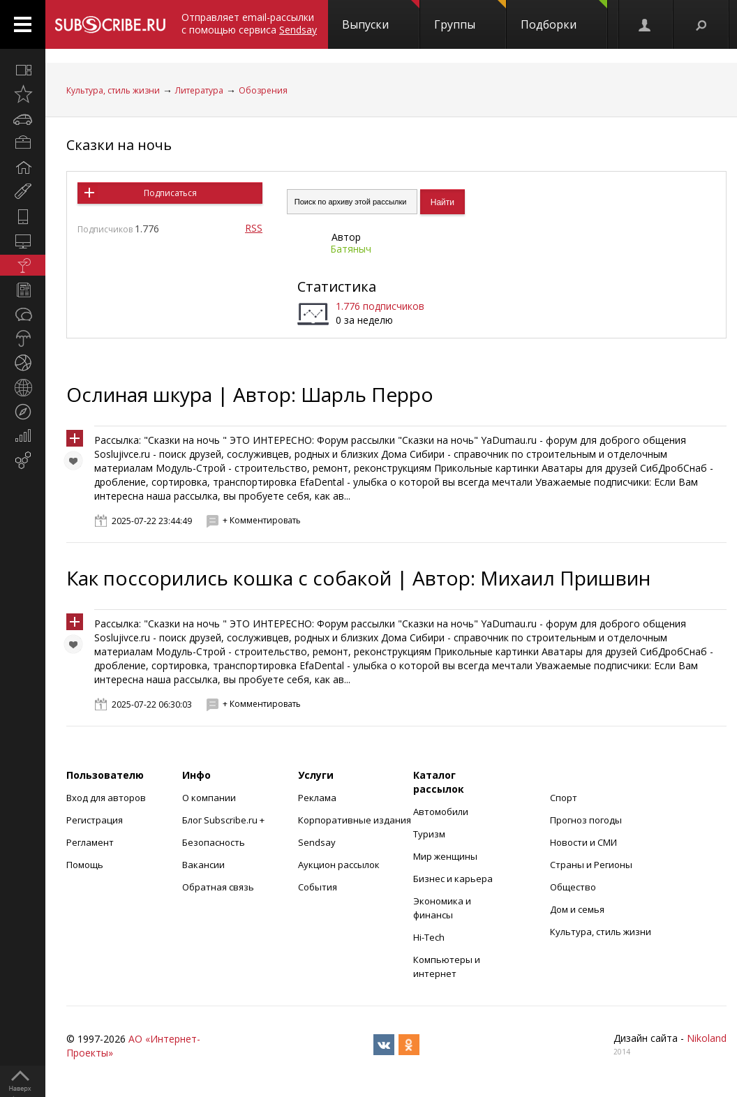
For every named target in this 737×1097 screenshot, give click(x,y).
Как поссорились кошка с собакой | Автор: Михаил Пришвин (358, 578)
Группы (470, 16)
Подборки (564, 16)
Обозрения (263, 90)
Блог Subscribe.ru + (224, 820)
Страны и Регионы (591, 864)
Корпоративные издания (354, 820)
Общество (573, 887)
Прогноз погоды (586, 820)
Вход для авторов (106, 797)
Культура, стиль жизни (113, 90)
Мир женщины (445, 856)
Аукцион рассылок (339, 864)
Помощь (84, 864)
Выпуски (380, 16)
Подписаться (170, 193)
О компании (209, 797)
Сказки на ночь (119, 144)
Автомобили (440, 811)
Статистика (336, 286)
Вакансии (203, 864)
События (317, 887)
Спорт (563, 797)
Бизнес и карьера (453, 878)
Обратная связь (218, 887)
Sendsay (317, 842)
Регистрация (94, 820)
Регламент (90, 842)
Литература (199, 90)
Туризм (429, 834)
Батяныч (350, 248)
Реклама (317, 797)
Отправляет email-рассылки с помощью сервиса (249, 23)
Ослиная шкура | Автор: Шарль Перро (249, 394)
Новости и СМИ (583, 842)
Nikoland (707, 1038)
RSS (253, 227)
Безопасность (213, 842)
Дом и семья (577, 909)
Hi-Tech (429, 937)
